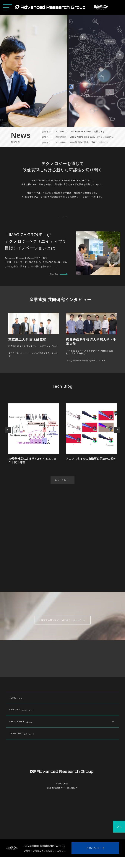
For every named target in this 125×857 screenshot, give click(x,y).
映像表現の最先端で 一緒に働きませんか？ (60, 620)
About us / (21, 709)
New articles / (20, 721)
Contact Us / (21, 733)
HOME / (16, 698)
